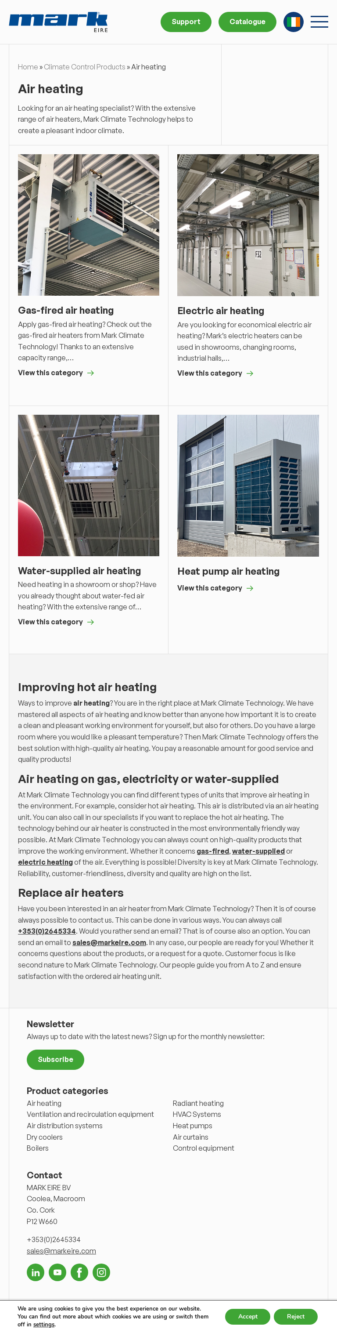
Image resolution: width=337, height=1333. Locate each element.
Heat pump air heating (228, 570)
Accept (247, 1316)
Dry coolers (45, 1137)
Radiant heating (198, 1103)
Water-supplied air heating (79, 570)
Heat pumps (192, 1125)
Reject (296, 1316)
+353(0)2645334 (47, 931)
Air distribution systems (65, 1125)
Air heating (44, 1103)
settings (43, 1325)
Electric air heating (221, 310)
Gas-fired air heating (66, 309)
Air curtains (190, 1137)
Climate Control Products (84, 66)
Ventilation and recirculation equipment (90, 1114)
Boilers (38, 1148)
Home (28, 66)
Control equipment (203, 1148)
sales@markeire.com (109, 942)
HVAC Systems (197, 1114)
